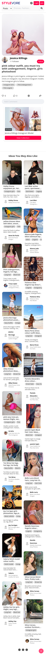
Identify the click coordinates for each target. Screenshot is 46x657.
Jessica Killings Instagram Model (19, 133)
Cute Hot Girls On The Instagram (14, 434)
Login (36, 3)
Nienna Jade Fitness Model (34, 251)
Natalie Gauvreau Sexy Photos (35, 546)
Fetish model (8, 564)
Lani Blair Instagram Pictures (33, 204)
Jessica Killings (18, 58)
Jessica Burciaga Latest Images (13, 337)
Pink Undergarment (24, 85)
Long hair (7, 275)
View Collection (23, 138)
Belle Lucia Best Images (35, 495)
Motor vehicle (9, 516)
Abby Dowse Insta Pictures (14, 386)
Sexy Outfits (8, 323)
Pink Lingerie (8, 88)
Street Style (30, 384)
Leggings (39, 191)
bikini (28, 240)
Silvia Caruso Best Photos (35, 594)
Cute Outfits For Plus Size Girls (35, 447)
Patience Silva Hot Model (34, 299)
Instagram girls (9, 191)
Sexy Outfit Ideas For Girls (35, 348)
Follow (40, 61)
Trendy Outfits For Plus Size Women (34, 399)
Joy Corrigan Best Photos (14, 528)
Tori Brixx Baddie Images (13, 480)
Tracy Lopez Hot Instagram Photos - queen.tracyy (14, 287)
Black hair (17, 275)
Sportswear (30, 191)
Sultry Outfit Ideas (12, 624)
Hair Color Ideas (40, 483)
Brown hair (17, 374)
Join (42, 3)
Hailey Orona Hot (14, 202)
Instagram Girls (9, 85)
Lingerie (35, 240)
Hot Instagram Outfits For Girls (13, 576)
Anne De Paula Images (13, 238)
